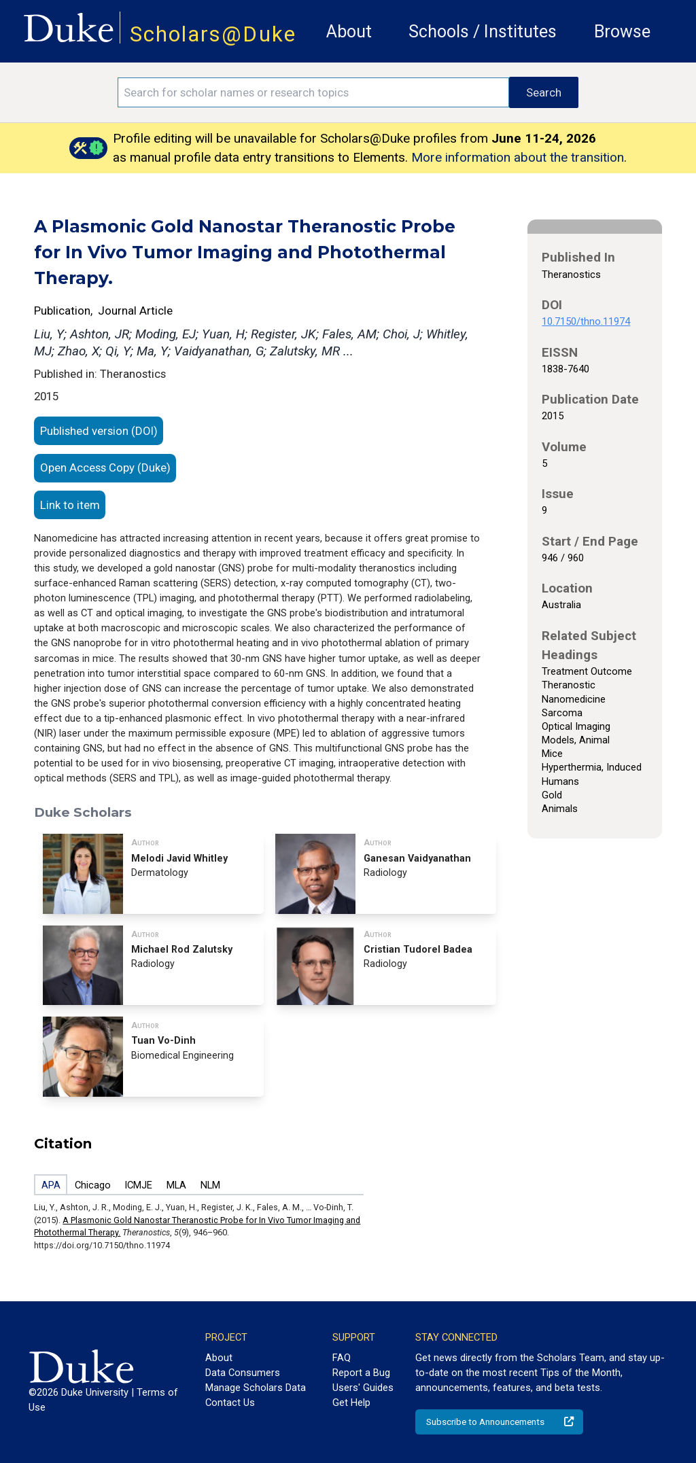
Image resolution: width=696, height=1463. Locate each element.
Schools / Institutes (482, 31)
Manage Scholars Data (255, 1387)
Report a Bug (361, 1373)
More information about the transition (517, 157)
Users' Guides (363, 1387)
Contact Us (230, 1402)
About (349, 31)
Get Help (351, 1402)
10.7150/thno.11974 (586, 321)
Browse (622, 31)
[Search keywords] (313, 92)
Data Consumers (242, 1373)
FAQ (341, 1358)
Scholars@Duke (213, 34)
